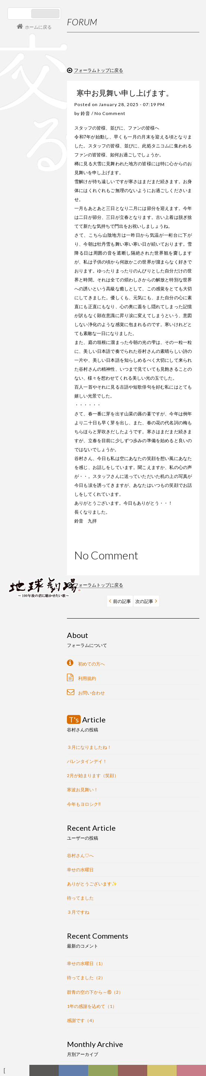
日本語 (20, 13)
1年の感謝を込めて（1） (92, 1006)
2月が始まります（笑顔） (93, 775)
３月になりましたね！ (89, 747)
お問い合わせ (91, 693)
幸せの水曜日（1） (86, 963)
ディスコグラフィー (73, 1072)
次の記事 (144, 601)
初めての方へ (91, 664)
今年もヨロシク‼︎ (83, 804)
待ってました (80, 898)
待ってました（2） (86, 977)
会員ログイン (31, 561)
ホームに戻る (38, 27)
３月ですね (78, 912)
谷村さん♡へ (80, 855)
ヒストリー (105, 1072)
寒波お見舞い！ (82, 789)
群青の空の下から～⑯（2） (95, 992)
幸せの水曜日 (80, 869)
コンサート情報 (30, 536)
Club (193, 1072)
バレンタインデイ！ (87, 761)
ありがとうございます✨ (92, 884)
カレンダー (135, 1072)
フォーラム (16, 1072)
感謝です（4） (81, 1020)
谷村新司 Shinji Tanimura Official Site (44, 492)
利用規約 (87, 678)
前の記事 (122, 601)
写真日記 (164, 1072)
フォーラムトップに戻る (98, 70)
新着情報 (47, 1072)
